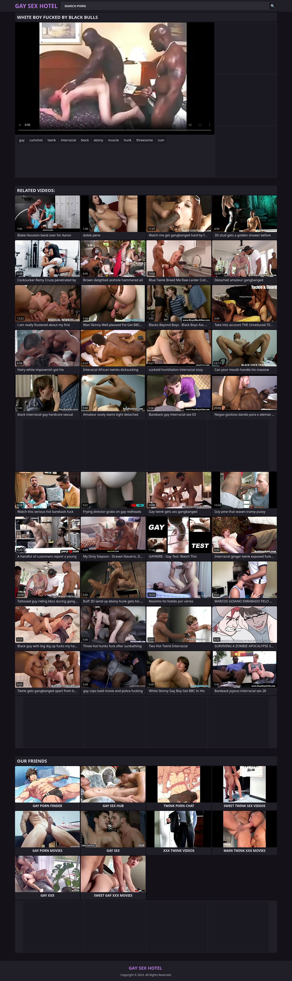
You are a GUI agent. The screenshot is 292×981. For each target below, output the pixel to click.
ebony (98, 140)
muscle (113, 140)
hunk (127, 140)
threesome (144, 140)
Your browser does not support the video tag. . (115, 78)
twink (52, 140)
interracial (68, 140)
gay (22, 140)
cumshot (36, 140)
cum (161, 140)
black (85, 140)
